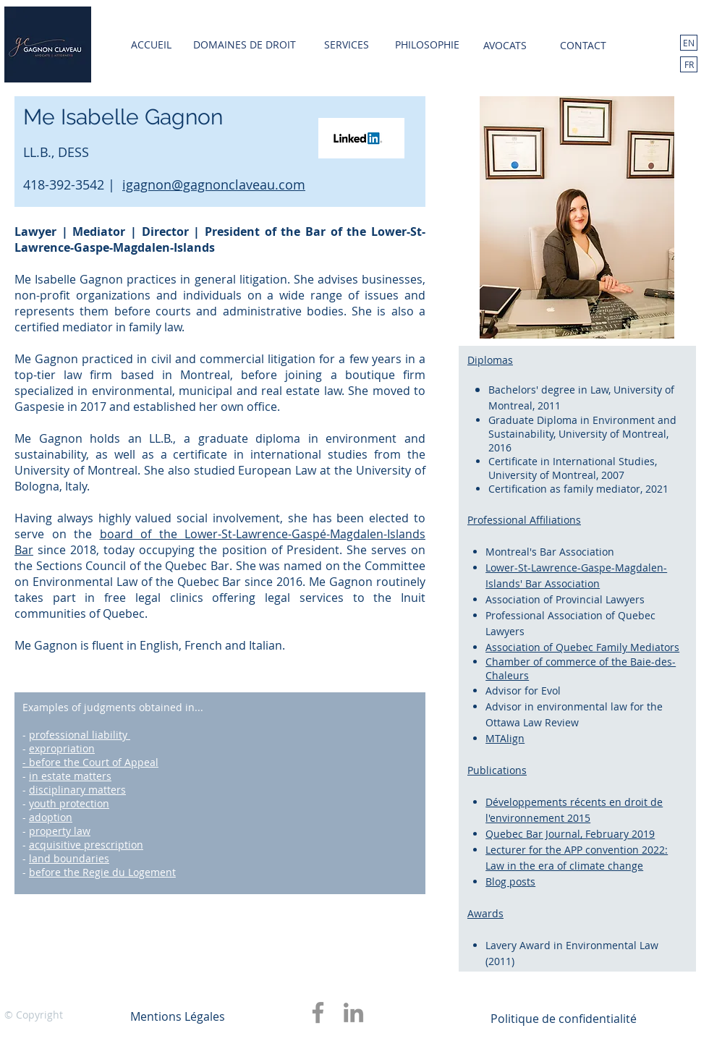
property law (59, 831)
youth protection (69, 803)
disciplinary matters (77, 789)
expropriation (62, 748)
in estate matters (70, 776)
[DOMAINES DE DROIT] (244, 44)
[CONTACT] (583, 45)
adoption (50, 817)
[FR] (688, 64)
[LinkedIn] (353, 1012)
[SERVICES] (346, 44)
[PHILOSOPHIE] (426, 44)
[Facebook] (318, 1012)
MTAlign (505, 738)
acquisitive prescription (86, 844)
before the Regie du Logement (102, 872)
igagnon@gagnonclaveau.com (213, 184)
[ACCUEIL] (151, 44)
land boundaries (69, 858)
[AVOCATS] (505, 45)
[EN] (688, 43)
